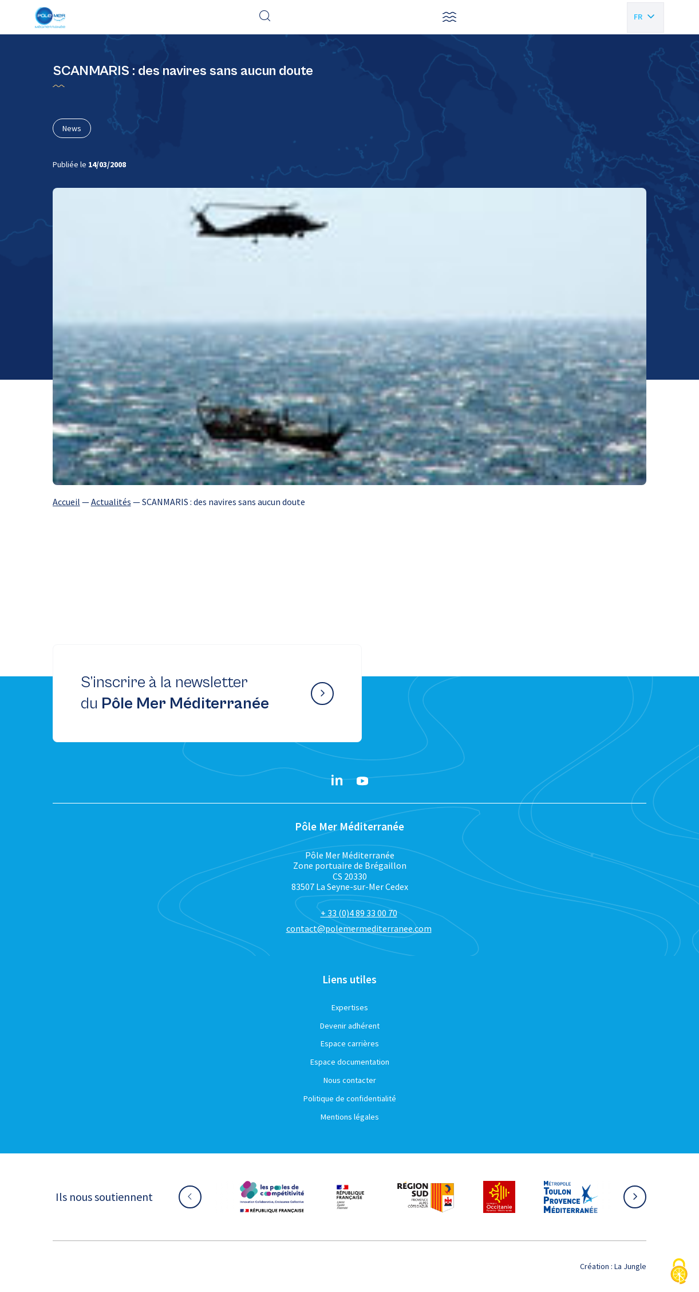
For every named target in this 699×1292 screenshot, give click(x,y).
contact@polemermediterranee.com (359, 928)
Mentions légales (350, 1117)
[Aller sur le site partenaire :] (272, 1197)
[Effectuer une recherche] (265, 17)
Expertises (349, 1007)
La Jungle (630, 1266)
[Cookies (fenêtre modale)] (679, 1272)
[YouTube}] (362, 781)
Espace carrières (350, 1043)
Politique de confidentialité (349, 1098)
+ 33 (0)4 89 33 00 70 (359, 913)
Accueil (66, 501)
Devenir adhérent (350, 1026)
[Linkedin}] (337, 781)
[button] (449, 17)
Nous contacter (349, 1080)
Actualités (111, 501)
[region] (350, 502)
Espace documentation (349, 1062)
